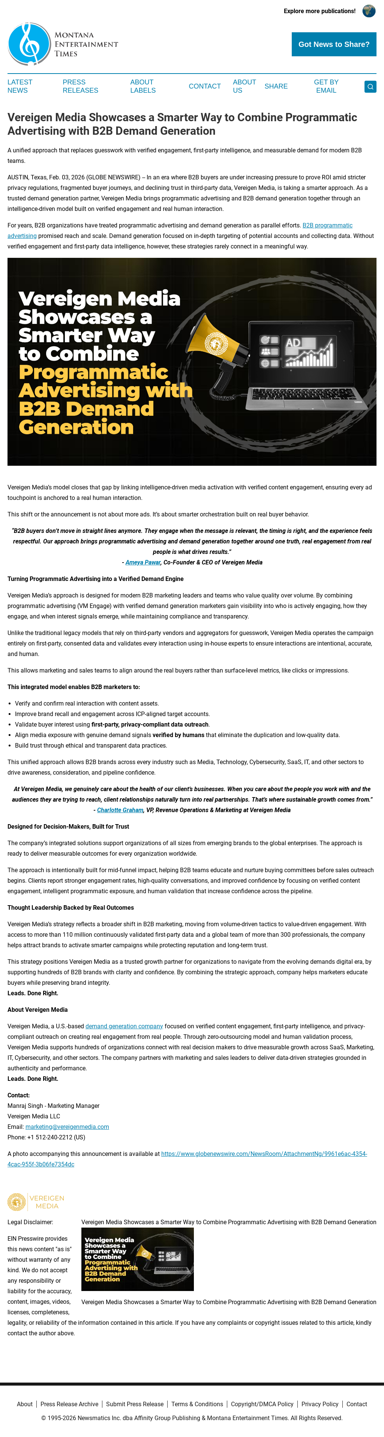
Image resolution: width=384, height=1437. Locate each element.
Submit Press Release (135, 1404)
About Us (244, 86)
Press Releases (80, 86)
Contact (205, 86)
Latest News (20, 86)
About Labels (143, 86)
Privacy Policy (320, 1404)
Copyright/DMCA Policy (262, 1404)
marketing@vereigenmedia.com (67, 1126)
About (25, 1404)
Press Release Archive (69, 1404)
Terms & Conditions (197, 1404)
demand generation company (124, 1026)
